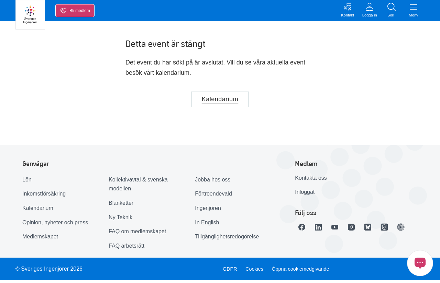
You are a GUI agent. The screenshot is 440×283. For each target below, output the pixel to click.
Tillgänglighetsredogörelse (227, 239)
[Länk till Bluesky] (381, 230)
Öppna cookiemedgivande (305, 271)
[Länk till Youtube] (343, 230)
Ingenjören (208, 211)
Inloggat (305, 195)
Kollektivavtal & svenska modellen (138, 186)
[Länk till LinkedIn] (324, 230)
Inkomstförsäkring (44, 196)
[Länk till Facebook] (304, 230)
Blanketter (121, 206)
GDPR (228, 271)
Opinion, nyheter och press (55, 225)
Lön (27, 182)
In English (207, 225)
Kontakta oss (311, 181)
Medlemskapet (40, 239)
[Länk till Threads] (401, 230)
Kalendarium (220, 101)
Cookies (254, 271)
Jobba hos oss (212, 182)
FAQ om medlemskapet (137, 234)
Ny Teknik (120, 220)
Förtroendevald (213, 196)
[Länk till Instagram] (362, 230)
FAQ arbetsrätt (126, 248)
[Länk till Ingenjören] (420, 230)
